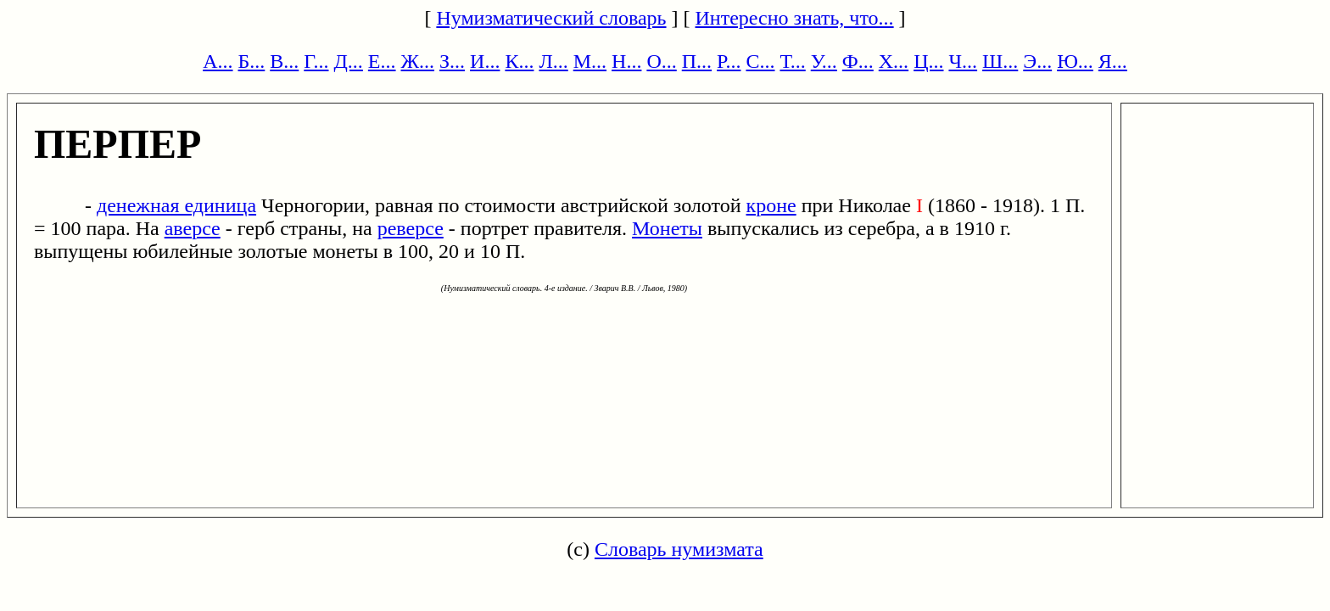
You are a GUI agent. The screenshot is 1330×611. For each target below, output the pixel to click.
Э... (1037, 61)
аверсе (193, 228)
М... (589, 61)
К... (519, 61)
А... (217, 61)
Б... (251, 61)
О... (661, 61)
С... (760, 61)
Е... (382, 61)
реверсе (410, 228)
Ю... (1075, 61)
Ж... (418, 61)
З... (452, 61)
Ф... (858, 61)
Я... (1112, 61)
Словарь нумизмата (679, 549)
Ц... (928, 61)
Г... (316, 61)
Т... (792, 61)
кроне (771, 205)
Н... (626, 61)
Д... (347, 61)
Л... (553, 61)
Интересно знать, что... (795, 18)
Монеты (667, 228)
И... (485, 61)
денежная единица (176, 205)
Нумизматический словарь (551, 18)
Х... (893, 61)
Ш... (1000, 61)
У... (824, 61)
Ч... (962, 61)
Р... (728, 61)
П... (697, 61)
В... (284, 61)
